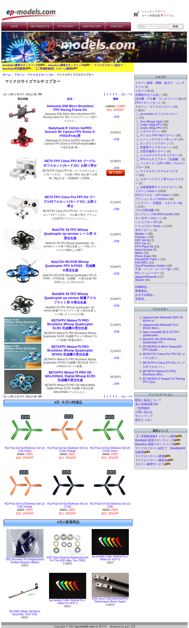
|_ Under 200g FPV (148, 127)
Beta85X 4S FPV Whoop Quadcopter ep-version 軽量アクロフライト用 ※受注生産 (70, 298)
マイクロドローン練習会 (154, 460)
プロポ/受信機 (144, 210)
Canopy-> (141, 237)
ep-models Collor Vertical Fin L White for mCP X (110, 558)
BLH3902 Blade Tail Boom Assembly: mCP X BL (24, 613)
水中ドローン (144, 230)
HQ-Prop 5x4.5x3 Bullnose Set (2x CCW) (67, 505)
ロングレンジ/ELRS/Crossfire (154, 214)
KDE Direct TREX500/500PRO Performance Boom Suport (110, 600)
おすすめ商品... (145, 294)
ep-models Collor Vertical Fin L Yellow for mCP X (67, 602)
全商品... (140, 298)
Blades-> (141, 233)
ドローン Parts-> (146, 191)
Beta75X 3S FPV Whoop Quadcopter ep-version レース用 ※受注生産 (70, 234)
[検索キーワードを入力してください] (152, 26)
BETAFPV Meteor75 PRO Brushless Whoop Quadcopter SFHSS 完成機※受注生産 (70, 350)
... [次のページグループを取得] (119, 94)
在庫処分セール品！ (148, 94)
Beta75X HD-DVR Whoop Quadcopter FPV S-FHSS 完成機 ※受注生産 (71, 266)
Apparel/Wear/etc (146, 276)
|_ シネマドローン (147, 131)
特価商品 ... (142, 286)
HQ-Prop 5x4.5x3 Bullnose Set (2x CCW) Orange (67, 449)
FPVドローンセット (148, 102)
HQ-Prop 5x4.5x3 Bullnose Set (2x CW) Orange (25, 505)
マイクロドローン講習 (152, 456)
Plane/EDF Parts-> (147, 259)
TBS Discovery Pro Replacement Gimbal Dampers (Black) (24, 561)
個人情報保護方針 (147, 404)
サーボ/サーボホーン (148, 218)
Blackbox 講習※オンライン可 (69, 65)
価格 (115, 98)
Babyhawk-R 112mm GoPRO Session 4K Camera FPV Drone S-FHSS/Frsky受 (70, 132)
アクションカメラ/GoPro (151, 199)
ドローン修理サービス (152, 464)
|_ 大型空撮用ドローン (150, 151)
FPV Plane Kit (144, 246)
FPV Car (140, 243)
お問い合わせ (144, 412)
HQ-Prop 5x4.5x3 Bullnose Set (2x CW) (110, 505)
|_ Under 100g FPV (148, 124)
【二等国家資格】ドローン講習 (55, 68)
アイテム (168, 15)
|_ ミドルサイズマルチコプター (156, 155)
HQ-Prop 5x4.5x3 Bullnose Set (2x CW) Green (25, 449)
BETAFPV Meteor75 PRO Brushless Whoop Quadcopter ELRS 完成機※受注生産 (70, 324)
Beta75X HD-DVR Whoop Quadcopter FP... (159, 340)
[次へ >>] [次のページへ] (126, 94)
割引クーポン (144, 420)
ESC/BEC (141, 262)
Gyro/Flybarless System (150, 265)
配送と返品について (148, 400)
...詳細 (115, 116)
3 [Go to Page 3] (110, 94)
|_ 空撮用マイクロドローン (153, 147)
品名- (70, 98)
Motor (139, 252)
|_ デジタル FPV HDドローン (155, 135)
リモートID (142, 90)
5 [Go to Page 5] (116, 94)
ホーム (7, 74)
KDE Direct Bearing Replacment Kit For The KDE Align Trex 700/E (67, 559)
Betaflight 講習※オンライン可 (24, 65)
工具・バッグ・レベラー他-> (154, 269)
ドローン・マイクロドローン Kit (33, 74)
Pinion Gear (143, 256)
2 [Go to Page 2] (107, 94)
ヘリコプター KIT (146, 222)
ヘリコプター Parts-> (149, 226)
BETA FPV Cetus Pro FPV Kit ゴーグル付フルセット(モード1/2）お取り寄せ (70, 201)
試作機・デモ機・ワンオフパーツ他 (158, 98)
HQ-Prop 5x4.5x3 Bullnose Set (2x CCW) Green (110, 449)
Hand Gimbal (143, 249)
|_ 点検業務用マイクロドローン (156, 187)
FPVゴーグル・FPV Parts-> (153, 195)
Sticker (139, 279)
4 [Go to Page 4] (113, 94)
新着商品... (142, 290)
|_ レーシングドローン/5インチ (156, 139)
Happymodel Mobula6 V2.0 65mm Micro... (160, 326)
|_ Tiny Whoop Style (149, 121)
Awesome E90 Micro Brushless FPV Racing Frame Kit (70, 108)
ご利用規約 (142, 408)
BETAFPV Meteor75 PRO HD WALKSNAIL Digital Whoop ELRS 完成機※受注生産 (70, 376)
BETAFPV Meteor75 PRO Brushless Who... (159, 373)
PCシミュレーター (147, 273)
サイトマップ (144, 416)
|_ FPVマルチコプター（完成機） (158, 159)
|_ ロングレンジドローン (152, 143)
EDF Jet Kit (142, 240)
